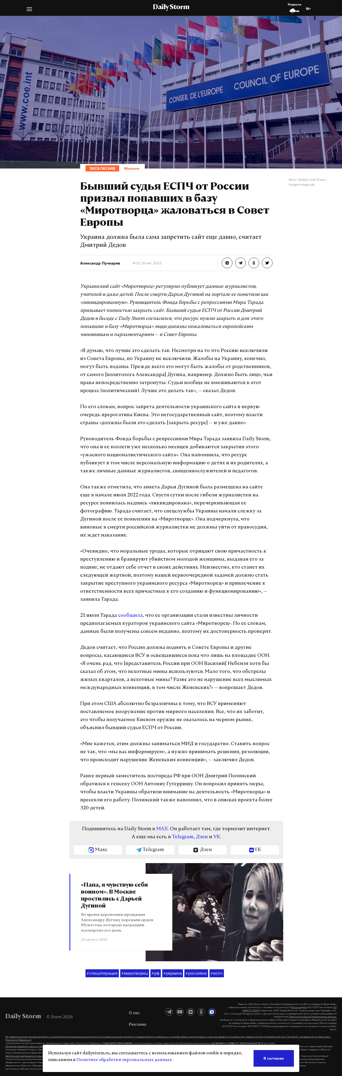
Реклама (137, 1024)
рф (156, 973)
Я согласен (273, 1058)
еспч (217, 973)
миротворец (135, 973)
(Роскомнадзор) (298, 1007)
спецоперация (102, 973)
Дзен (202, 837)
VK (216, 837)
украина (173, 973)
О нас (134, 1012)
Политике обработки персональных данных (124, 1060)
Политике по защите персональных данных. (313, 1016)
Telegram (182, 837)
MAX (162, 829)
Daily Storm (171, 7)
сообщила (130, 615)
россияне (196, 973)
